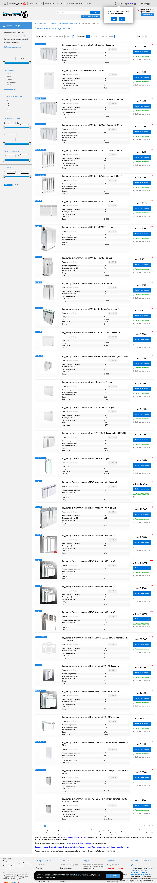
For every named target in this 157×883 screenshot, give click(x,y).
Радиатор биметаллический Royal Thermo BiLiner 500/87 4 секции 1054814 (95, 772)
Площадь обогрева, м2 (11, 151)
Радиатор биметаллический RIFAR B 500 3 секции (85, 459)
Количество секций (10, 135)
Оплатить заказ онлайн (90, 16)
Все (62, 826)
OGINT (9, 85)
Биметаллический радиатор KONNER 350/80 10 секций (88, 45)
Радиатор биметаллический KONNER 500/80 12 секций (88, 227)
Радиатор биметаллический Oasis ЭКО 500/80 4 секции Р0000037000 (94, 433)
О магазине (40, 865)
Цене (50, 36)
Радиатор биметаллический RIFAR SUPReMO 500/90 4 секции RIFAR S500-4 (95, 744)
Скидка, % (7, 167)
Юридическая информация (74, 3)
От (5, 58)
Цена (5, 54)
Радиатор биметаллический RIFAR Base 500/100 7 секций (88, 612)
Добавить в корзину (142, 52)
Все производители (42, 881)
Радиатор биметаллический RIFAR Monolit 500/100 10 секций (90, 692)
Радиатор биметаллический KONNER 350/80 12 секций (88, 202)
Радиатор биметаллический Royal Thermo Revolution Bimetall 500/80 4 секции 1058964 (95, 800)
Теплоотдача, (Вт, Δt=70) (12, 119)
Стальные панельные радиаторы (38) (16, 39)
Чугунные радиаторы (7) (12, 42)
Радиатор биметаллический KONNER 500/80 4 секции (87, 258)
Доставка (60, 3)
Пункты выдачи (49, 3)
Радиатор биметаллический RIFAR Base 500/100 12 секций (89, 482)
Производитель (9, 70)
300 (8, 106)
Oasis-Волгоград (11, 82)
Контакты (39, 3)
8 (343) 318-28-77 (147, 10)
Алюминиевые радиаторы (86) (14, 32)
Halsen (9, 76)
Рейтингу (68, 36)
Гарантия (88, 3)
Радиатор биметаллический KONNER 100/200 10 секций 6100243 (92, 99)
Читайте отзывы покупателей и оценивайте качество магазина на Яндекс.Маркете (94, 867)
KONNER (9, 79)
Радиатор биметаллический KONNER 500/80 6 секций (87, 283)
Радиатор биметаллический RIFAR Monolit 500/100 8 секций (90, 666)
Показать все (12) (9, 89)
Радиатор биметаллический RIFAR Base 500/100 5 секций (88, 561)
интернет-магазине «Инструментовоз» (74, 837)
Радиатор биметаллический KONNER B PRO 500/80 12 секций (91, 333)
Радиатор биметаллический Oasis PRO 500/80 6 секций (88, 408)
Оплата (31, 3)
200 (8, 103)
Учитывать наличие (107, 36)
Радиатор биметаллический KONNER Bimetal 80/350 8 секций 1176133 (95, 357)
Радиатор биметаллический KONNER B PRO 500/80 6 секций (90, 309)
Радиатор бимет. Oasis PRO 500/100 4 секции (83, 71)
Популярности (58, 36)
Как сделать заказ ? (113, 865)
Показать (8, 185)
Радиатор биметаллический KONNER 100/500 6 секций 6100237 (92, 176)
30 (88, 36)
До (18, 58)
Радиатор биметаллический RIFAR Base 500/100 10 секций (89, 508)
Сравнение (134, 881)
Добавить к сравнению (141, 59)
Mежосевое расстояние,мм (13, 96)
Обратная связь (147, 15)
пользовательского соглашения (141, 874)
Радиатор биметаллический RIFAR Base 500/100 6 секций (88, 587)
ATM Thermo (10, 74)
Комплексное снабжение (115, 881)
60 (92, 36)
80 (7, 100)
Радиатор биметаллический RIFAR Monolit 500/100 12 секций (90, 717)
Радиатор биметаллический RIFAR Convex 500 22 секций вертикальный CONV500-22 (95, 639)
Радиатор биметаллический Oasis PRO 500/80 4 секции (88, 382)
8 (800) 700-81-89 (147, 12)
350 (8, 108)
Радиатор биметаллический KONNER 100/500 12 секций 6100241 (92, 151)
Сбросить (18, 185)
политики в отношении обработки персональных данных (142, 870)
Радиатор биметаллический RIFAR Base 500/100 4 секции (88, 536)
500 (8, 111)
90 (96, 36)
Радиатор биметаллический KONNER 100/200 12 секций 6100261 (92, 125)
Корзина (130, 3)
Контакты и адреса (66, 868)
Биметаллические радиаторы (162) (15, 36)
